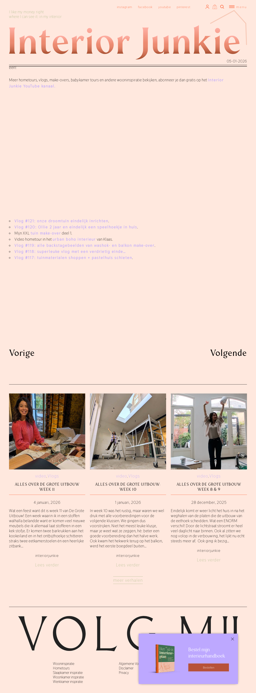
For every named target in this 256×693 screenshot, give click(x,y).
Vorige (22, 352)
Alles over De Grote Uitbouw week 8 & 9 (209, 487)
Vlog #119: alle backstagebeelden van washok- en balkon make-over (84, 245)
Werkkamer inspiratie (68, 681)
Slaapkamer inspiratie (68, 672)
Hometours (61, 668)
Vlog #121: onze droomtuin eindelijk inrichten (61, 220)
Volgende (228, 352)
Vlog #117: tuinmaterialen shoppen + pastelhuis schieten (73, 257)
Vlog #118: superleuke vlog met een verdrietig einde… (70, 251)
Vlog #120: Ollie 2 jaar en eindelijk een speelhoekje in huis (75, 227)
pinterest (183, 7)
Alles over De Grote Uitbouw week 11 (47, 487)
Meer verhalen (128, 580)
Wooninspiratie (63, 663)
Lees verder (47, 565)
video (40, 476)
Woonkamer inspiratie (68, 677)
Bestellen (208, 667)
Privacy (124, 672)
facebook (145, 7)
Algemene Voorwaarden (136, 663)
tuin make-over (46, 233)
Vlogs (53, 476)
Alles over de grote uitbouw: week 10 (128, 487)
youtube (164, 7)
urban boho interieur (74, 239)
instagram (124, 7)
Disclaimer (126, 668)
